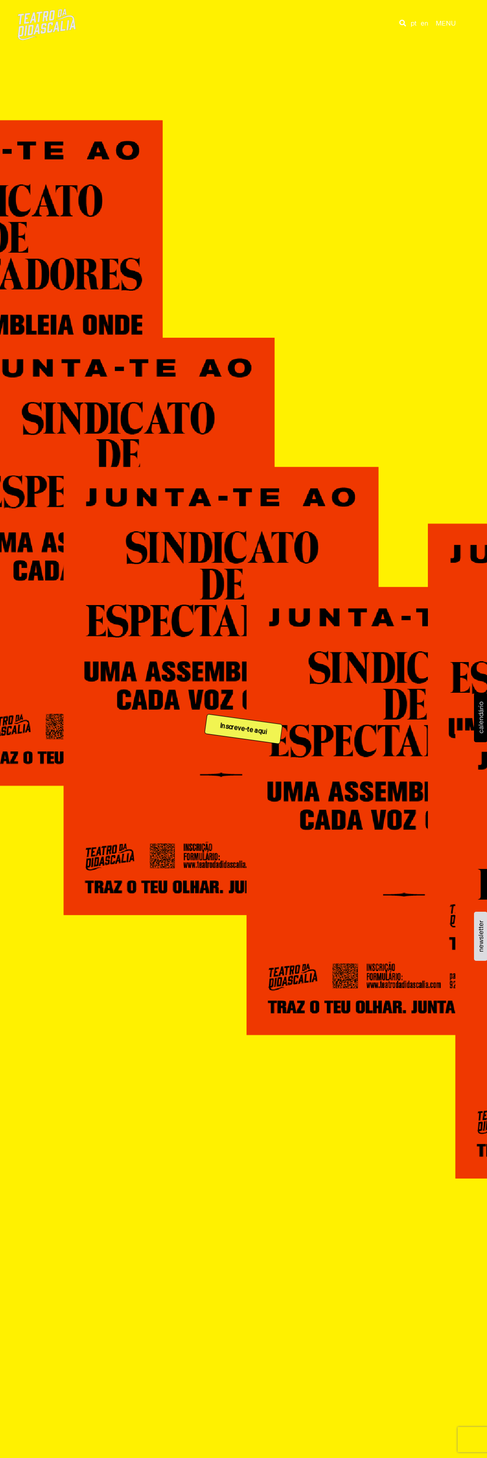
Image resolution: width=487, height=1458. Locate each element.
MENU (446, 23)
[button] (402, 23)
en (424, 23)
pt (414, 23)
